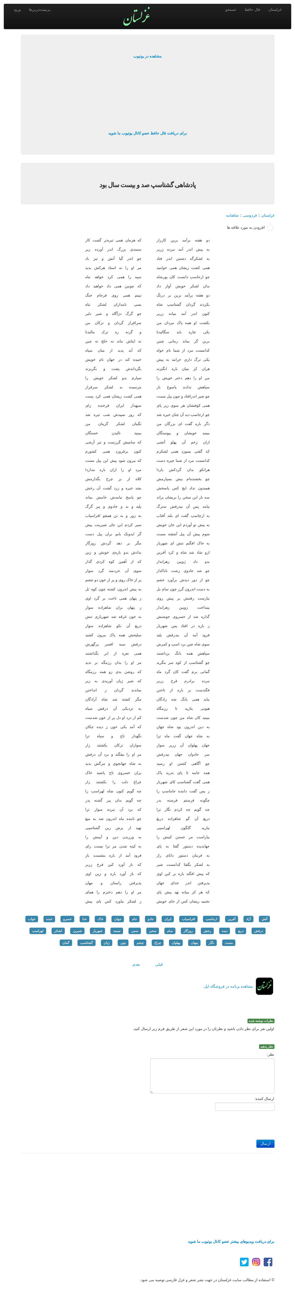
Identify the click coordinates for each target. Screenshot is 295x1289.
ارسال (265, 1144)
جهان (117, 919)
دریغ (240, 931)
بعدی (136, 964)
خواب (31, 919)
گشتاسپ (86, 943)
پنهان (194, 943)
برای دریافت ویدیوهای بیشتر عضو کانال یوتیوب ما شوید (231, 1241)
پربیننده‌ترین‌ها (39, 9)
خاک (100, 919)
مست (229, 943)
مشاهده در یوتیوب (147, 56)
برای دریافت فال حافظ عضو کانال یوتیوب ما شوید (147, 133)
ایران (167, 919)
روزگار (188, 931)
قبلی (159, 964)
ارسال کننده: (264, 1098)
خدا (84, 919)
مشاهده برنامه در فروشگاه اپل (228, 986)
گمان (65, 943)
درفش (258, 931)
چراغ (157, 943)
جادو (151, 919)
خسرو (67, 919)
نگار (211, 943)
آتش (264, 919)
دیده (224, 931)
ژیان (107, 943)
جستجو (230, 9)
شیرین (77, 931)
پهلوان (176, 943)
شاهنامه (232, 215)
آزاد (248, 919)
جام (134, 919)
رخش (207, 931)
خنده (49, 919)
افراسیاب (188, 919)
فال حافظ (252, 9)
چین (123, 943)
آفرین (231, 919)
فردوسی (250, 215)
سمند (116, 931)
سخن (152, 931)
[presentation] (233, 1123)
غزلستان (275, 9)
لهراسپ (37, 931)
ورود (17, 9)
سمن (134, 931)
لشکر (58, 931)
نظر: (270, 1054)
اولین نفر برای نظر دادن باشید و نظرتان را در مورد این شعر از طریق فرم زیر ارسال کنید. (203, 1029)
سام (170, 931)
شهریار (97, 931)
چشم (140, 943)
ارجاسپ (211, 919)
